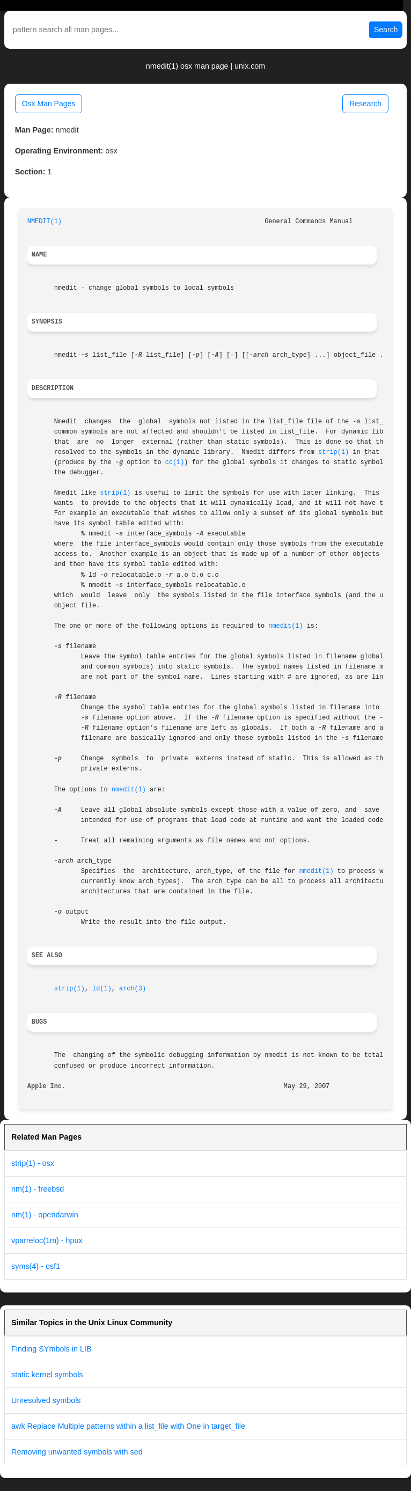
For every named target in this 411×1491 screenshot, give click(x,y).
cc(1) (175, 462)
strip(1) (333, 452)
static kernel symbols (47, 1374)
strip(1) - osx (32, 1163)
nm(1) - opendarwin (44, 1214)
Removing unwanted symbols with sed (77, 1452)
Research (365, 103)
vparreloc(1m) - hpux (47, 1240)
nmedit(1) (285, 626)
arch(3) (132, 989)
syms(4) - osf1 (35, 1266)
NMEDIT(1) (44, 221)
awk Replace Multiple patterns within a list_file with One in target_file (128, 1426)
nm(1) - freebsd (37, 1189)
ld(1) (102, 989)
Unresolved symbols (46, 1400)
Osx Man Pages (49, 103)
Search (386, 29)
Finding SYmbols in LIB (51, 1349)
